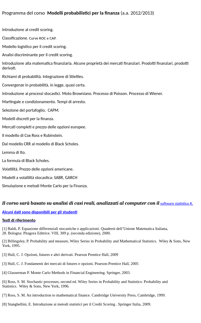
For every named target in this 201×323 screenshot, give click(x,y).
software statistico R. (176, 203)
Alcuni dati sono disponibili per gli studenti (39, 212)
